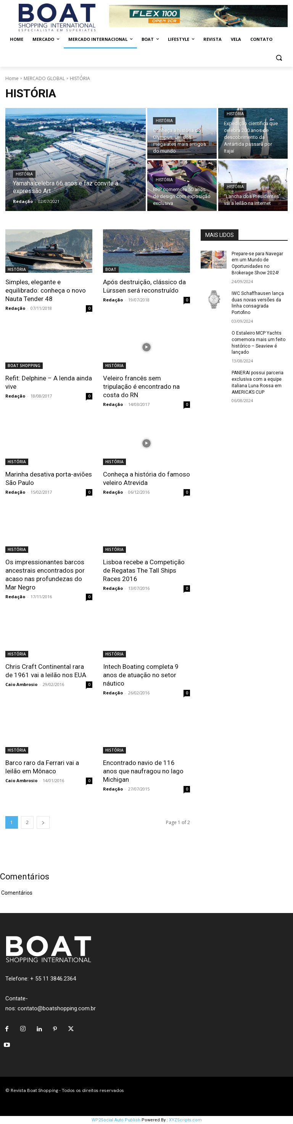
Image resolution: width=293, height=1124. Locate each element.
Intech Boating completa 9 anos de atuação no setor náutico (141, 675)
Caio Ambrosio (21, 684)
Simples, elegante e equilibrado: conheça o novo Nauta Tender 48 (45, 290)
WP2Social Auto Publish (116, 1120)
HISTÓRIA (24, 174)
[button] (279, 58)
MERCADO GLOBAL (44, 78)
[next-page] (43, 822)
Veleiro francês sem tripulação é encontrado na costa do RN (141, 386)
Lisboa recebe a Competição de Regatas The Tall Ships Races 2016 (144, 570)
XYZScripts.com (185, 1120)
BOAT (110, 269)
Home (12, 78)
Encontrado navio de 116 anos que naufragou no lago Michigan (143, 771)
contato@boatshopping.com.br (57, 1008)
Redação (15, 308)
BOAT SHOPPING (24, 365)
